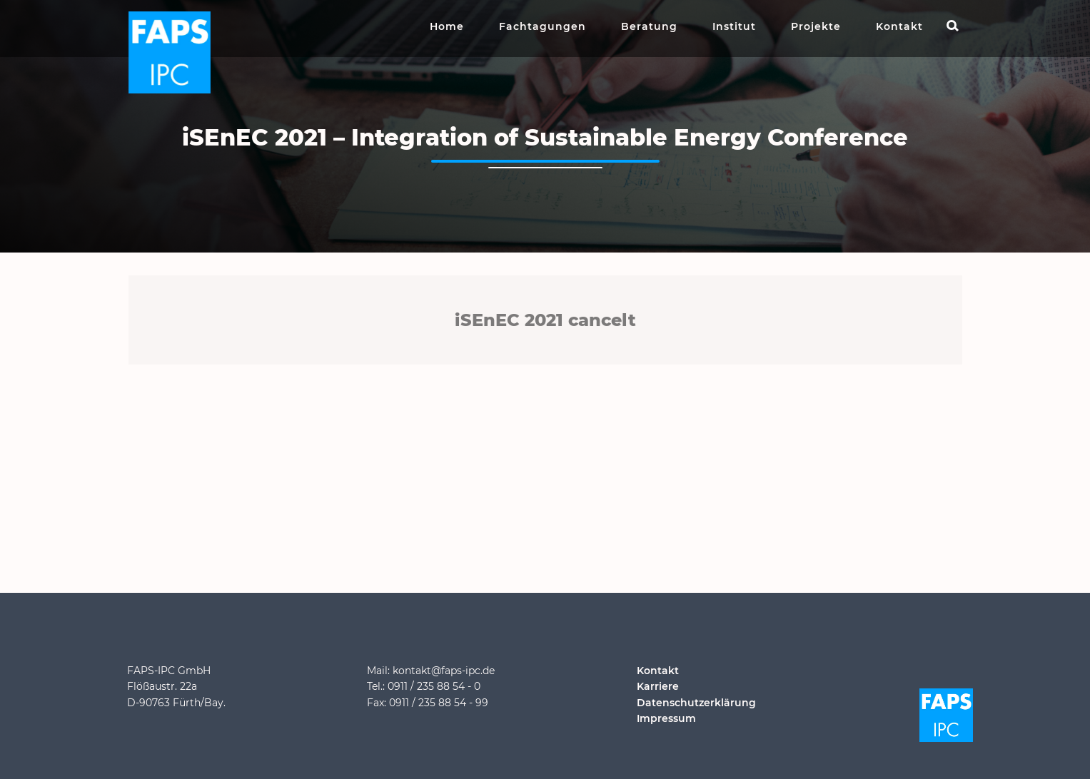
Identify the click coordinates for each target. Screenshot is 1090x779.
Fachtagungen (542, 26)
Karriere (658, 686)
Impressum (666, 718)
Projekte (816, 26)
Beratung (649, 26)
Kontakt (899, 26)
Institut (734, 26)
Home (447, 26)
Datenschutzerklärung (696, 702)
